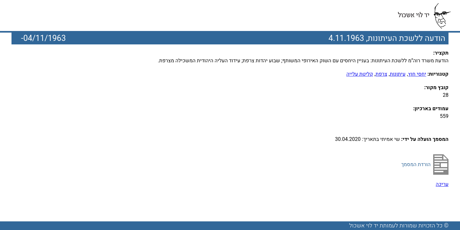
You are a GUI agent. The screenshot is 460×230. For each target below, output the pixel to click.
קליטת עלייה (359, 74)
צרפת (381, 74)
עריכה (442, 184)
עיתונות (397, 74)
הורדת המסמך (416, 164)
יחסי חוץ (417, 74)
